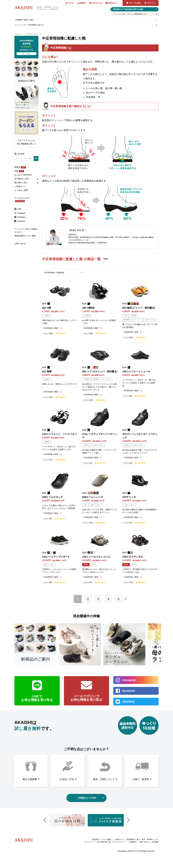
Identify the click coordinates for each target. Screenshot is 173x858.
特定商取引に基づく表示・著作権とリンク (143, 839)
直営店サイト (113, 3)
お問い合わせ (20, 244)
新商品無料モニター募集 (25, 236)
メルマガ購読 (106, 839)
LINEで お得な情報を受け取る (37, 698)
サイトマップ (89, 842)
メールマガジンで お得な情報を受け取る (86, 697)
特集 (19, 171)
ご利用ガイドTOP (86, 798)
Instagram (21, 213)
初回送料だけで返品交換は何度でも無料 (128, 9)
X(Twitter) (21, 217)
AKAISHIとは (96, 3)
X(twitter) (128, 701)
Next (156, 644)
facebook (21, 221)
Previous (16, 644)
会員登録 (95, 839)
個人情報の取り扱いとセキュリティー (111, 842)
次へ (125, 598)
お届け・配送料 (140, 779)
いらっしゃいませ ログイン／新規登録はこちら (130, 14)
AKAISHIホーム (19, 34)
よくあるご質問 (21, 190)
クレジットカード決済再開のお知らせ (29, 25)
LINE (19, 209)
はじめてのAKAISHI (23, 175)
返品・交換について (104, 779)
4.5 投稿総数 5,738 (26, 47)
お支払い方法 (67, 779)
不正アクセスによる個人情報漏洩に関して (26, 142)
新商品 (20, 167)
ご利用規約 (132, 842)
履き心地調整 (30, 779)
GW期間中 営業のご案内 (24, 20)
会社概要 (155, 842)
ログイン (151, 3)
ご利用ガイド (20, 186)
